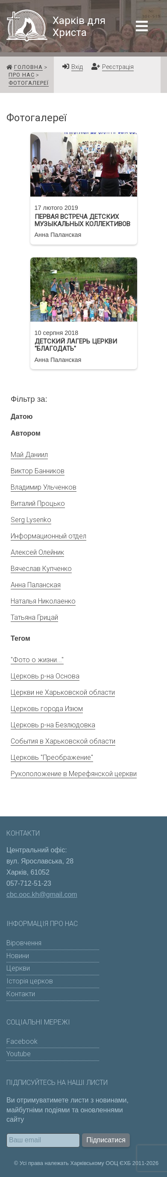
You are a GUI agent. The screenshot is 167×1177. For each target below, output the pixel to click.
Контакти (20, 994)
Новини (17, 956)
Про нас (22, 75)
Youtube (18, 1054)
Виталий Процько (38, 503)
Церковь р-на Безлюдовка (53, 725)
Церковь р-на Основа (45, 676)
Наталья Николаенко (43, 601)
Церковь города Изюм (47, 709)
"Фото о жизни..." (37, 660)
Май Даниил (29, 455)
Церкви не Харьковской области (63, 692)
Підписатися (105, 1140)
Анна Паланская (36, 585)
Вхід (77, 67)
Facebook (22, 1041)
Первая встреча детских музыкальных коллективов (82, 220)
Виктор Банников (37, 471)
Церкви (18, 968)
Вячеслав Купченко (41, 569)
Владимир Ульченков (43, 487)
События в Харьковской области (63, 741)
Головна (28, 67)
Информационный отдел (48, 536)
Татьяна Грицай (34, 617)
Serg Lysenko (31, 520)
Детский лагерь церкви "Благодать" (76, 345)
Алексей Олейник (37, 552)
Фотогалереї (29, 83)
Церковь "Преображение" (52, 757)
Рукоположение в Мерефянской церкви (74, 774)
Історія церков (29, 981)
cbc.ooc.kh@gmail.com (41, 894)
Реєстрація (118, 67)
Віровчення (23, 943)
